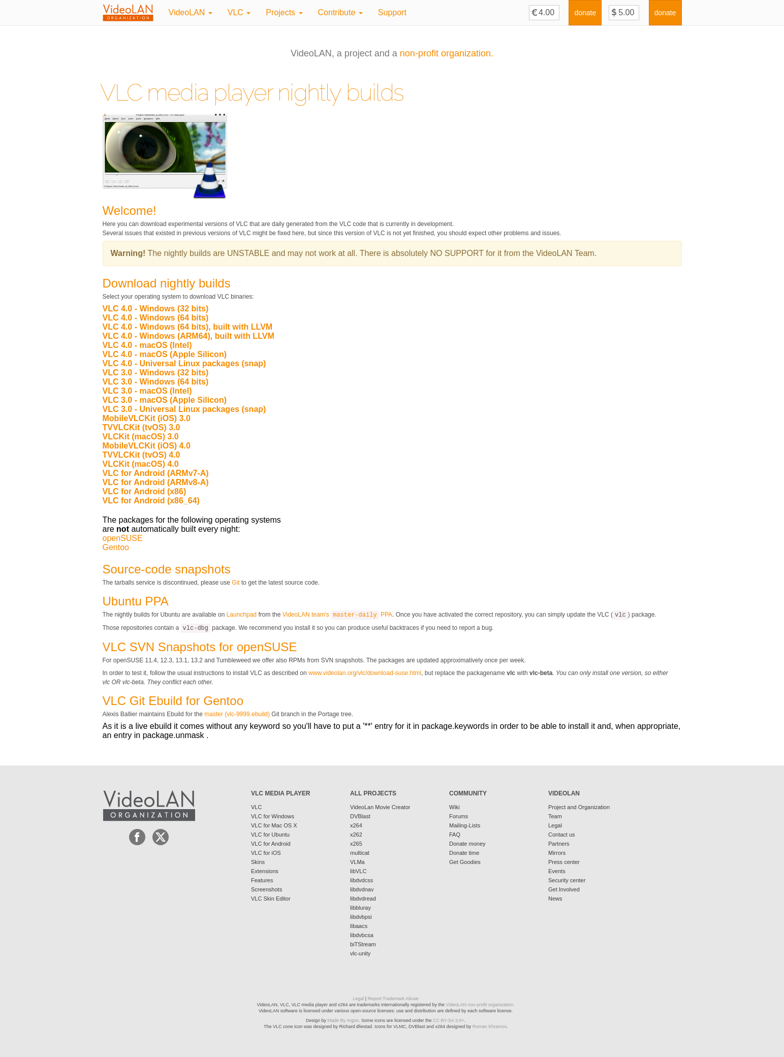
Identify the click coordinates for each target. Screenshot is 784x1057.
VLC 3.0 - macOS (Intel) (147, 391)
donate (585, 13)
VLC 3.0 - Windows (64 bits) (156, 381)
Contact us (561, 834)
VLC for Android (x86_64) (151, 500)
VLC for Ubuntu (270, 834)
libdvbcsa (361, 935)
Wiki (454, 807)
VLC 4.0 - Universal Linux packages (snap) (184, 363)
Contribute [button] (340, 12)
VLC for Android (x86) (144, 491)
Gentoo (116, 547)
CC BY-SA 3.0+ (448, 1020)
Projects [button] (284, 12)
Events (557, 871)
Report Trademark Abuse (393, 998)
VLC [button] (239, 12)
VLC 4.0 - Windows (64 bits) (156, 317)
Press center (564, 862)
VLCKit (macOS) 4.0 (141, 464)
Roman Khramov (490, 1026)
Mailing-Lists (464, 825)
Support (392, 12)
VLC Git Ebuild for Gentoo (173, 701)
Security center (566, 880)
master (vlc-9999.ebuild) (237, 714)
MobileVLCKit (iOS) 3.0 (147, 418)
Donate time (464, 853)
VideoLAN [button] (190, 12)
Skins (258, 862)
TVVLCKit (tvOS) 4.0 (141, 455)
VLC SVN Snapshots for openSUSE (200, 647)
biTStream (363, 944)
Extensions (264, 871)
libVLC (358, 871)
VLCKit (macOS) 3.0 (141, 436)
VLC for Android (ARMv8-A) (156, 482)
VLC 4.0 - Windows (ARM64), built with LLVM (188, 336)
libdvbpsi (361, 917)
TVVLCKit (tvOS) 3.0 (141, 427)
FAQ (454, 834)
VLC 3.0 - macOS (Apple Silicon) (165, 400)
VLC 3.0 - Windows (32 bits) (156, 372)
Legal (555, 825)
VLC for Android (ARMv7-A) (156, 473)
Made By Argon (343, 1020)
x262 (356, 834)
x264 (356, 825)
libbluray (360, 908)
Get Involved (564, 889)
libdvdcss (361, 880)
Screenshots (266, 889)
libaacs (358, 926)
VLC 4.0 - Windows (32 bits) (156, 308)
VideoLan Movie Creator (380, 807)
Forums (458, 816)
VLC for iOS (266, 853)
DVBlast (360, 816)
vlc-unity (360, 953)
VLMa (357, 862)
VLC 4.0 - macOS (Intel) (147, 345)
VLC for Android (271, 844)
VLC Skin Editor (271, 898)
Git (235, 582)
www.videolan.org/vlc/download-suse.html (364, 673)
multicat (359, 853)
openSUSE (123, 538)
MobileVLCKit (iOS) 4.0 (147, 445)
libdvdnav (361, 889)
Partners (559, 844)
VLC (256, 807)
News (555, 898)
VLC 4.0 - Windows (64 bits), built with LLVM (188, 327)
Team (555, 816)
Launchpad (242, 614)
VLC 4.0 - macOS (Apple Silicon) (165, 354)
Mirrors (557, 853)
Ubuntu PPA (136, 601)
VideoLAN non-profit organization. (480, 1004)
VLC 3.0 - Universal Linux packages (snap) (184, 409)
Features (262, 880)
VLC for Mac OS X (274, 825)
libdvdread (363, 898)
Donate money (467, 844)
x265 (356, 844)
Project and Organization (579, 807)
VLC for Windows (272, 816)
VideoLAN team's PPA (337, 614)
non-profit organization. (446, 53)
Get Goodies (465, 862)
